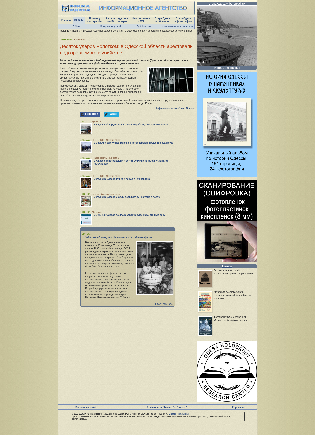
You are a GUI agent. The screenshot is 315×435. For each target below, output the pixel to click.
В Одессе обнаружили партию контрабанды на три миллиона (131, 124)
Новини (78, 19)
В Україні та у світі (110, 26)
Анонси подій (110, 20)
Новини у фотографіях (94, 20)
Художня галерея (123, 20)
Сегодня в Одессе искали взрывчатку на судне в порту (127, 197)
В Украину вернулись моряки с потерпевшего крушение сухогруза (133, 142)
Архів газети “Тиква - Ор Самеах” (167, 407)
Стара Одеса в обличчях (162, 20)
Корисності (238, 407)
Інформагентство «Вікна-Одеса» (175, 108)
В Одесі (77, 26)
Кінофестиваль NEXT (141, 20)
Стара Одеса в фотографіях (183, 20)
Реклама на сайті (85, 407)
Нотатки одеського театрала (177, 26)
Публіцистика (144, 26)
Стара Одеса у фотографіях (227, 3)
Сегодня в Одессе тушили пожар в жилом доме (122, 178)
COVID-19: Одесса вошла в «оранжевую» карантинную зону (129, 215)
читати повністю (163, 304)
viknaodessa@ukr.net (179, 414)
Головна (66, 20)
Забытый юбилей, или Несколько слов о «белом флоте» (119, 237)
